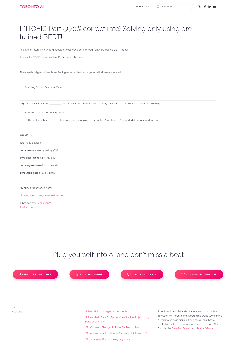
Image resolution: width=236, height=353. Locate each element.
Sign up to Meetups (35, 274)
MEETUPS (142, 6)
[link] (22, 207)
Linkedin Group (89, 274)
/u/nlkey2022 (43, 203)
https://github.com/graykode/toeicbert (42, 195)
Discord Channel (142, 274)
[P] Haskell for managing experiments (106, 311)
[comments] (32, 207)
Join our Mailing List (198, 274)
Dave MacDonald (181, 328)
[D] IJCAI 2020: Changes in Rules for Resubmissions (114, 327)
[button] (13, 307)
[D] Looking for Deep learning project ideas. (109, 339)
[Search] (173, 6)
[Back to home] (32, 6)
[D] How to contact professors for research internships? (116, 333)
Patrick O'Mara (205, 328)
